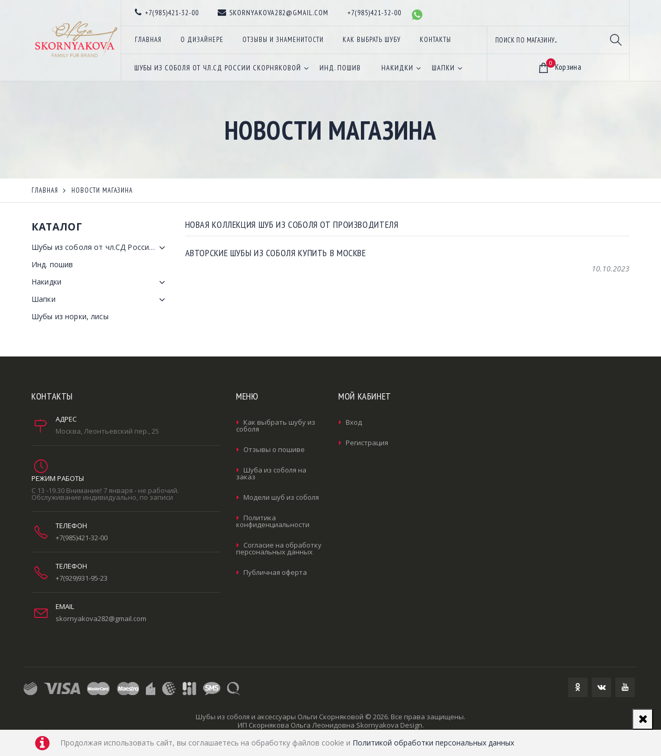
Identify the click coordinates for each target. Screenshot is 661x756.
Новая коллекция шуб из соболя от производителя (292, 224)
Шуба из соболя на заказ (271, 473)
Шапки (100, 300)
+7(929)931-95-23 (82, 578)
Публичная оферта (275, 572)
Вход (354, 422)
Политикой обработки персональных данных (433, 743)
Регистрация (367, 442)
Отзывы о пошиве (274, 449)
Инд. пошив (52, 264)
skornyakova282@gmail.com (101, 618)
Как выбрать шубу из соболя (275, 425)
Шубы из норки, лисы (70, 316)
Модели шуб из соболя (281, 497)
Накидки (100, 282)
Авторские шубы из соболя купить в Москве (275, 253)
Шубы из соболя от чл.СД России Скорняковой (100, 248)
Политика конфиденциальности (273, 521)
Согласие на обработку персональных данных (279, 548)
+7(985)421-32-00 (82, 537)
